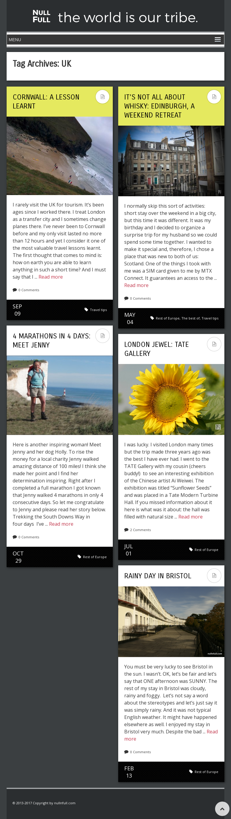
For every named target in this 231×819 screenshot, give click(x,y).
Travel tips (98, 309)
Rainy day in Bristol (157, 576)
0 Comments (29, 290)
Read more (50, 277)
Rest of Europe (168, 318)
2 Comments (140, 529)
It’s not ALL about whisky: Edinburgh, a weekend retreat (159, 106)
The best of (190, 318)
